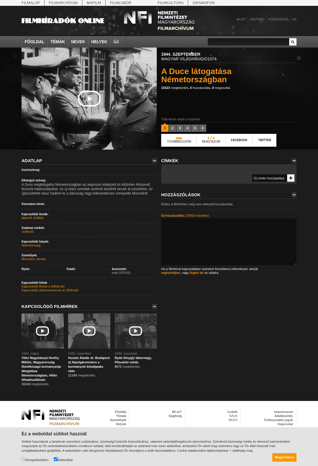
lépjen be (197, 272)
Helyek (99, 41)
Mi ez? (241, 19)
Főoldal (35, 41)
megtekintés (174, 88)
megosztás (221, 88)
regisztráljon (170, 272)
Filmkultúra (171, 3)
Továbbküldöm (179, 141)
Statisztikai (63, 459)
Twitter (264, 140)
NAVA (233, 416)
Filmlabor (121, 3)
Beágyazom (211, 141)
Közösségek (279, 19)
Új (116, 41)
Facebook (239, 140)
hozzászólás (200, 88)
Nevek (78, 41)
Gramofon (204, 3)
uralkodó (28, 231)
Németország (31, 245)
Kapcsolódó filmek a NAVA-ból (43, 286)
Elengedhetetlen (35, 459)
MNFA (232, 420)
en (294, 19)
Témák (58, 41)
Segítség (257, 19)
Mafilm (94, 3)
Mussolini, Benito (34, 259)
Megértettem (284, 457)
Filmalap (31, 3)
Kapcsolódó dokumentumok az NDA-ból (50, 290)
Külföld (39, 218)
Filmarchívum (63, 3)
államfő (27, 218)
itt (230, 450)
